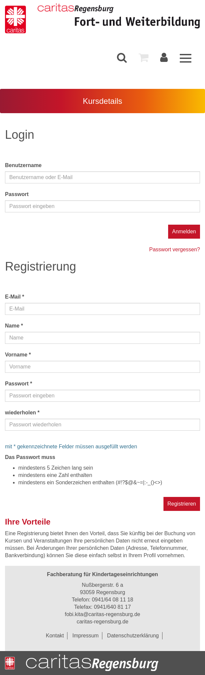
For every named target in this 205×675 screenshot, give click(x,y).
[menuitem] (122, 57)
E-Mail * (14, 297)
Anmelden (184, 231)
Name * (14, 326)
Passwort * (18, 383)
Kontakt (55, 635)
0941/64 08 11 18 (112, 599)
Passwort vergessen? (174, 249)
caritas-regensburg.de (103, 621)
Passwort (17, 194)
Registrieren (181, 504)
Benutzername (23, 165)
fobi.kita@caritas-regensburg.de (102, 614)
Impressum (85, 635)
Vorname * (18, 354)
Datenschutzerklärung (133, 635)
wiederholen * (22, 412)
